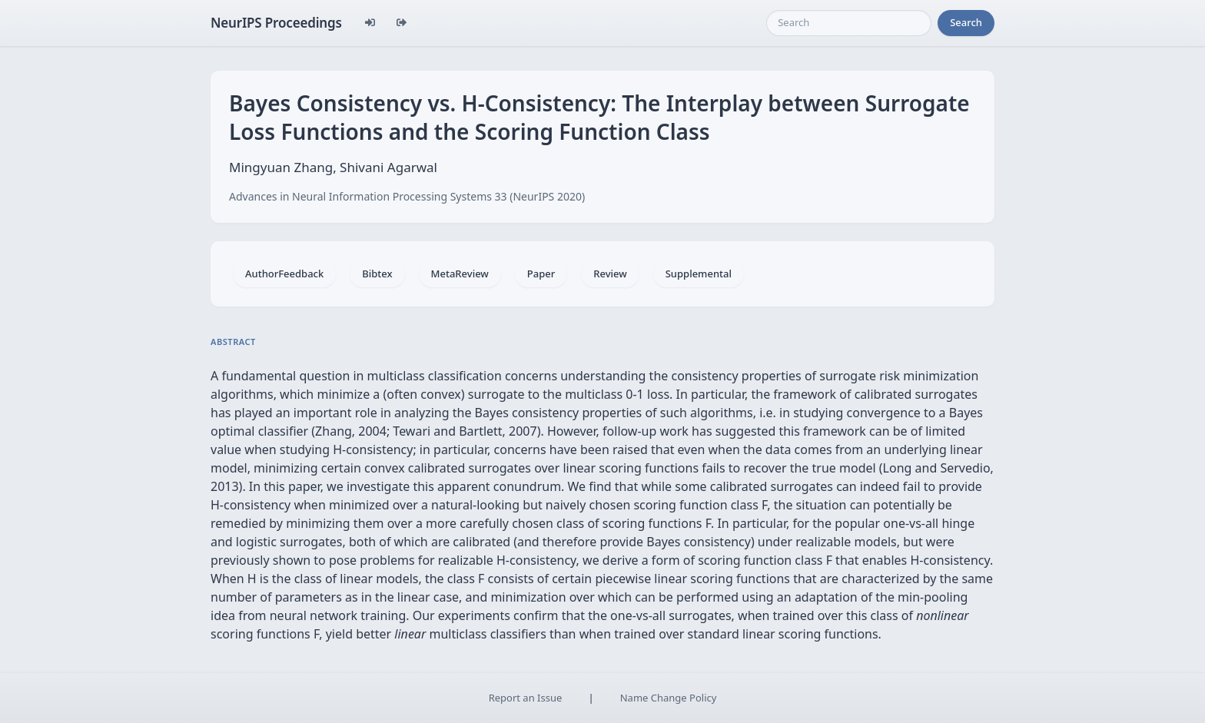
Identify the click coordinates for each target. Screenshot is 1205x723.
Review (609, 273)
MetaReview (460, 273)
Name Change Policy (668, 698)
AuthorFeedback (284, 273)
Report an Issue (526, 698)
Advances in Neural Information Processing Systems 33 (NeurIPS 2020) (407, 196)
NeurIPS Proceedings (276, 23)
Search (966, 22)
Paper (541, 273)
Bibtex (377, 273)
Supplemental (699, 273)
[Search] (848, 23)
